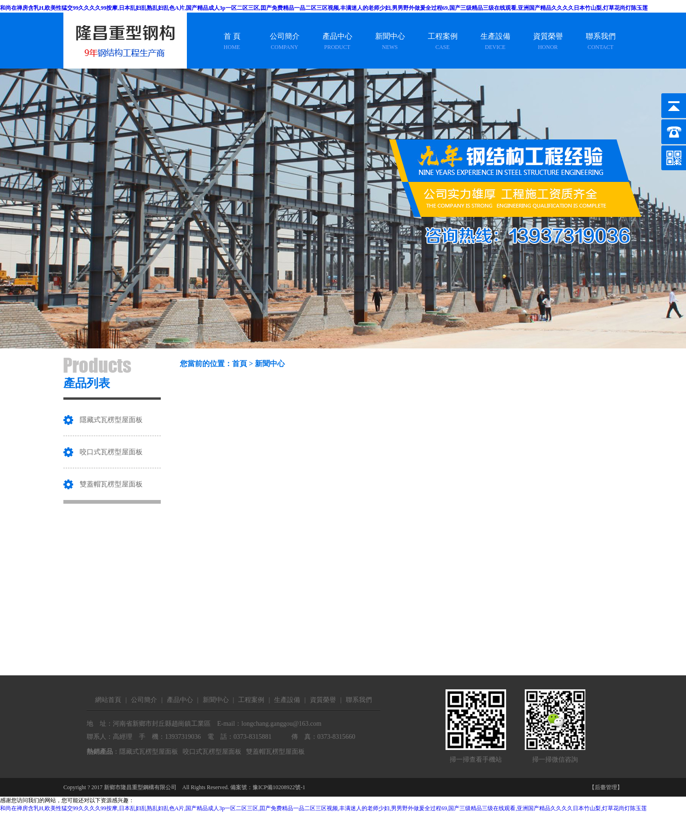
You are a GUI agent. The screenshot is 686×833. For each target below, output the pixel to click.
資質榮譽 (323, 699)
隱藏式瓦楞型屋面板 (111, 419)
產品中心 (180, 699)
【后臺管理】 (606, 787)
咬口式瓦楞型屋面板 (111, 452)
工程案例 (251, 699)
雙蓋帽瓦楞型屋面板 (111, 484)
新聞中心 (270, 364)
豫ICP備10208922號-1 (279, 787)
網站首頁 (108, 699)
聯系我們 (359, 699)
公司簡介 (144, 699)
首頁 (239, 364)
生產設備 (287, 699)
